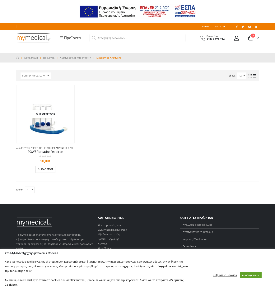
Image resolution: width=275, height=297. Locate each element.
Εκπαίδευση (190, 246)
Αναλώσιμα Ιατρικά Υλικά (197, 224)
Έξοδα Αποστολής (109, 234)
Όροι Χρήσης (105, 248)
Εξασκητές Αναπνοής (55, 148)
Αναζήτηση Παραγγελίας (112, 229)
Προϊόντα (73, 148)
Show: (232, 75)
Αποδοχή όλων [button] (250, 275)
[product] (45, 114)
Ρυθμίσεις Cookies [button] (225, 275)
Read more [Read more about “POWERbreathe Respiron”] (47, 169)
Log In (206, 26)
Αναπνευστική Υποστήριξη (30, 148)
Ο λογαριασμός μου (109, 225)
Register (220, 26)
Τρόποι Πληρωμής (108, 239)
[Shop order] (36, 75)
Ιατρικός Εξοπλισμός (195, 239)
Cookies (102, 243)
